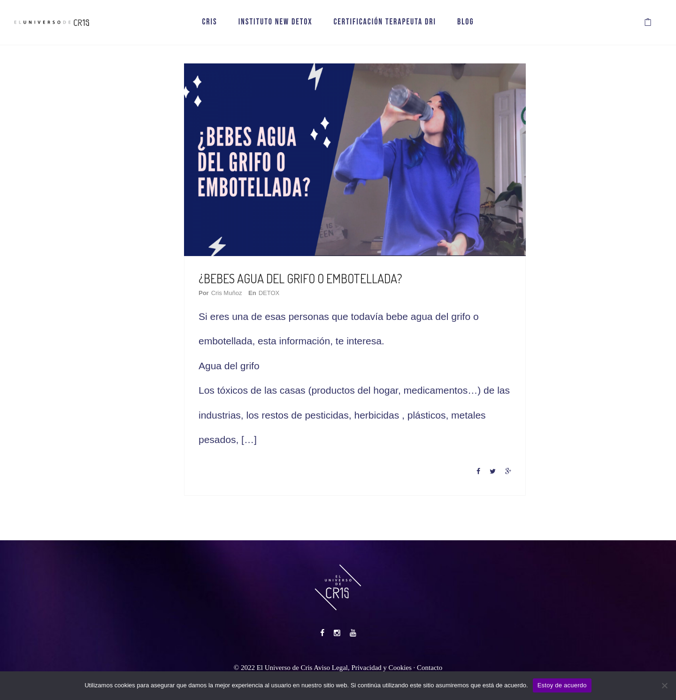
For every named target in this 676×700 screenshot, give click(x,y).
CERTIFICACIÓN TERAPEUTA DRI (384, 22)
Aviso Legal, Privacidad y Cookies (362, 667)
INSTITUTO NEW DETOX (275, 22)
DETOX (269, 292)
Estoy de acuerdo (562, 685)
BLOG (465, 22)
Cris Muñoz (226, 292)
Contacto (429, 667)
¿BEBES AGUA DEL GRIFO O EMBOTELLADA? (300, 278)
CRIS (209, 22)
